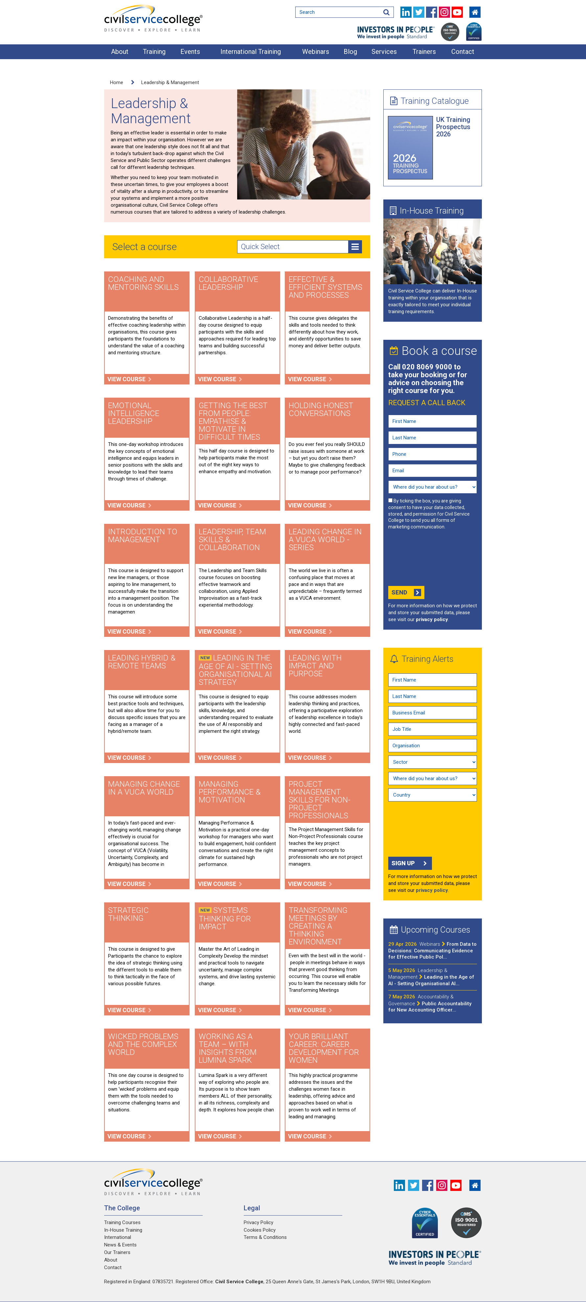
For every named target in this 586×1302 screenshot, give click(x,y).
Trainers (424, 52)
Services (384, 52)
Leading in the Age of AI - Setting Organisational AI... (431, 977)
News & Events (120, 1245)
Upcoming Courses (430, 930)
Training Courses (122, 1222)
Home (116, 82)
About (119, 52)
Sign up (410, 863)
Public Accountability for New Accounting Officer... (429, 1003)
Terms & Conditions (265, 1237)
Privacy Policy (258, 1222)
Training (154, 52)
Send (406, 592)
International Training (250, 52)
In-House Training (427, 211)
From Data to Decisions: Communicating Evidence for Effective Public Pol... (432, 950)
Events (190, 52)
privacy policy (432, 619)
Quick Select (301, 246)
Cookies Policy (260, 1230)
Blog (350, 52)
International (117, 1237)
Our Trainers (117, 1252)
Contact (462, 52)
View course (129, 379)
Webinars (315, 52)
